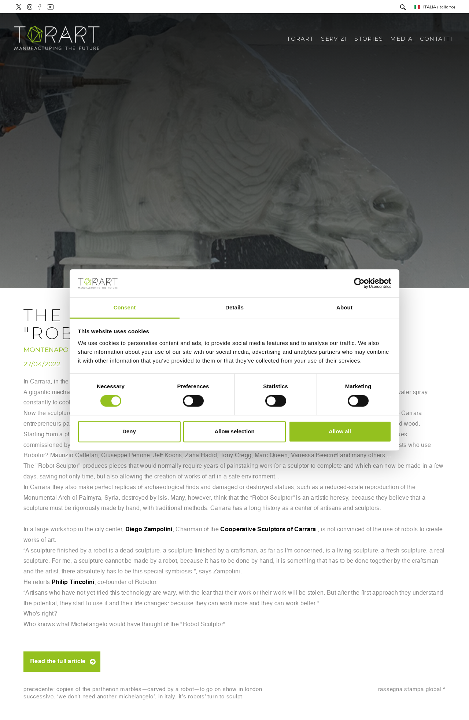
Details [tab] (234, 307)
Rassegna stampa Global (410, 689)
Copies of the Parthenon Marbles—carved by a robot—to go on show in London (159, 689)
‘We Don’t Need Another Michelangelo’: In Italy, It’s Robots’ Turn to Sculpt (149, 696)
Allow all (340, 431)
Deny (129, 431)
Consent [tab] (125, 307)
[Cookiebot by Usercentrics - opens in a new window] (359, 283)
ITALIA (434, 7)
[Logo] (57, 38)
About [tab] (344, 307)
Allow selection (234, 431)
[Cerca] (403, 7)
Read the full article (58, 662)
